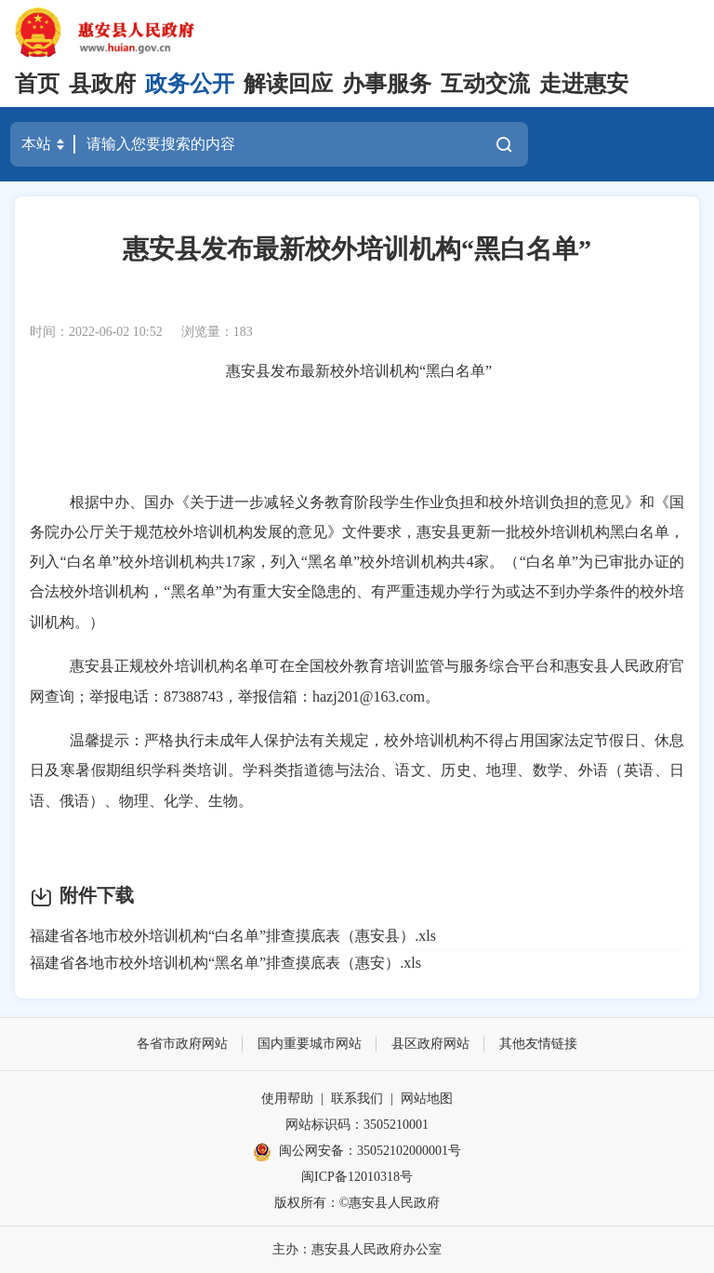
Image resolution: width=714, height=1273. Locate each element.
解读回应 (288, 84)
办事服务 (386, 84)
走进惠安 (583, 84)
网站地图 (427, 1099)
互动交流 (485, 84)
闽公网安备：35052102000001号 (357, 1152)
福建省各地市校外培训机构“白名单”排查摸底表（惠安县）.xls (233, 936)
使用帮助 (287, 1099)
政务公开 (189, 84)
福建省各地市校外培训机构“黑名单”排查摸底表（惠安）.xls (225, 963)
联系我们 (357, 1099)
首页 (37, 84)
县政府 (102, 84)
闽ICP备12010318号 (357, 1177)
